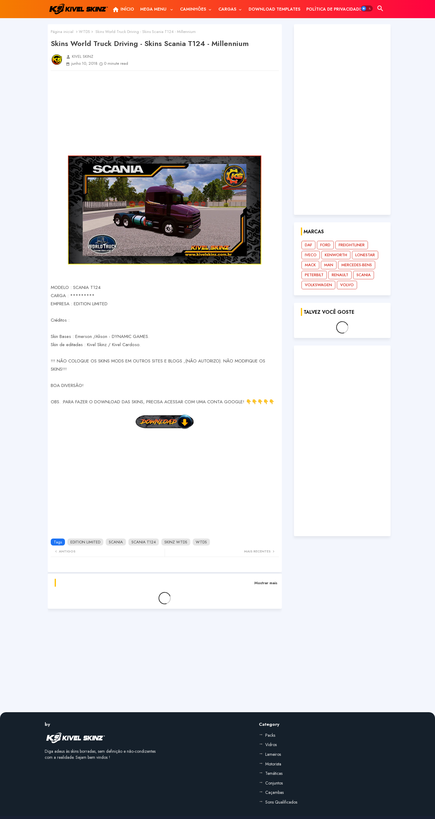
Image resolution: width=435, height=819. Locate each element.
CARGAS (227, 9)
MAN (328, 265)
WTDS (84, 31)
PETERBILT (314, 275)
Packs (270, 735)
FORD (325, 245)
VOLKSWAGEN (318, 285)
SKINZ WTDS (175, 542)
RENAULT (340, 275)
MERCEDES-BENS (356, 265)
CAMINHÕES (193, 9)
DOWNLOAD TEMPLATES (274, 9)
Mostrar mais (265, 583)
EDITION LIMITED (85, 542)
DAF (308, 245)
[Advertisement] (165, 113)
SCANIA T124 (143, 542)
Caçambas (274, 792)
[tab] (123, 9)
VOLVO (347, 285)
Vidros (271, 745)
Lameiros (273, 754)
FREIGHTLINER (352, 245)
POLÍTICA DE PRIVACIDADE (334, 9)
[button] (367, 8)
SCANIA (116, 542)
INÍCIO (123, 9)
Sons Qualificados (281, 802)
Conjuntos (274, 783)
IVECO (311, 255)
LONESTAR (365, 255)
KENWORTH (336, 255)
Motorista (273, 764)
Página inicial (62, 31)
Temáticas (273, 773)
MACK (310, 265)
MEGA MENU (154, 9)
